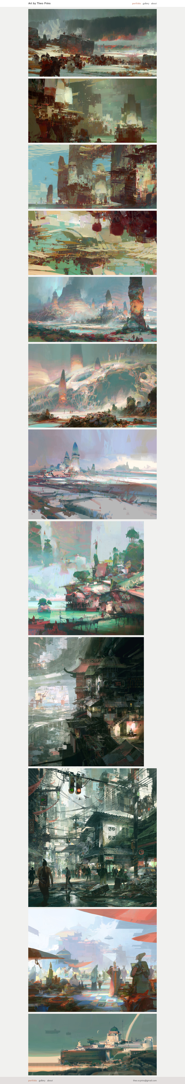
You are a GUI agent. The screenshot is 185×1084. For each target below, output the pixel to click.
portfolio (136, 3)
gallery (146, 3)
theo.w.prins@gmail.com (145, 1080)
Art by (39, 3)
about (154, 3)
